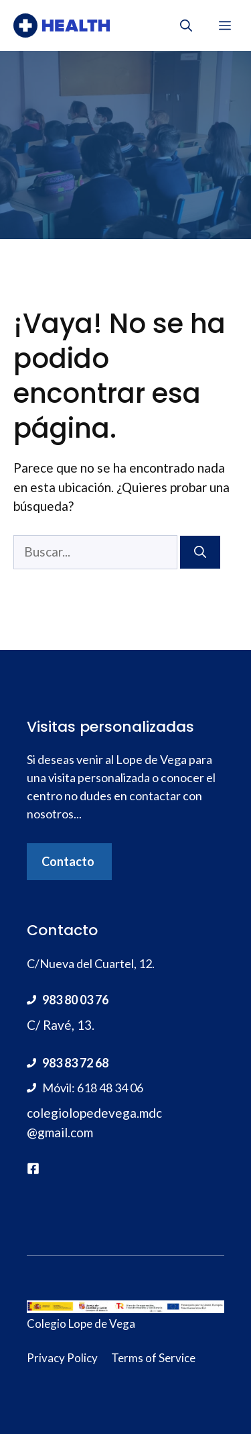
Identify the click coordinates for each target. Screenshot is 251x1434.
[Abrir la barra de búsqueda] (186, 25)
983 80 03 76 (75, 999)
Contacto (67, 861)
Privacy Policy (62, 1358)
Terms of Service (153, 1358)
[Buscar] (200, 552)
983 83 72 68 (75, 1062)
